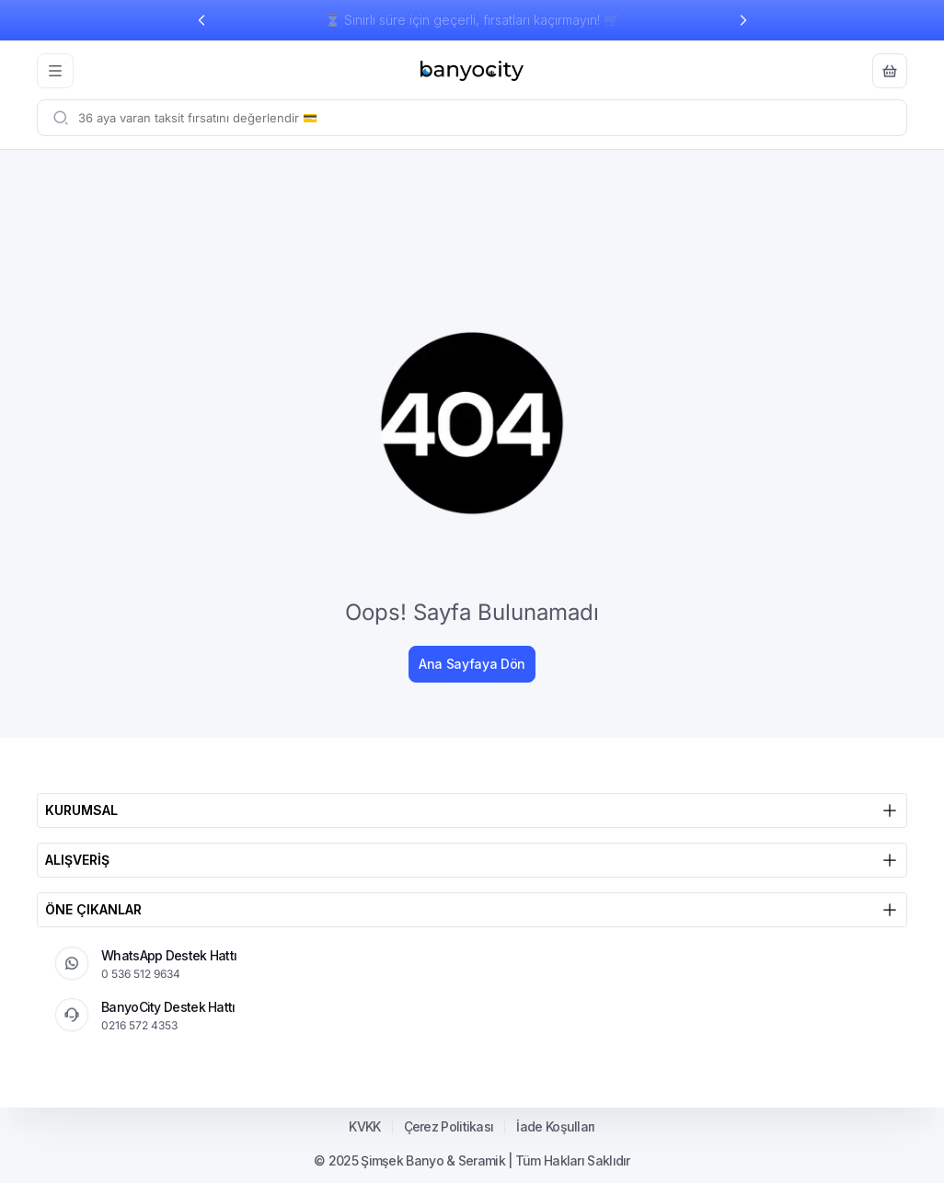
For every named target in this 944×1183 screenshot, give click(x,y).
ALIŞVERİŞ (472, 860)
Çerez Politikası (449, 1126)
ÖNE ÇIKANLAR (472, 910)
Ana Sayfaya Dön (472, 664)
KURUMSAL (472, 810)
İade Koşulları (555, 1126)
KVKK (364, 1126)
